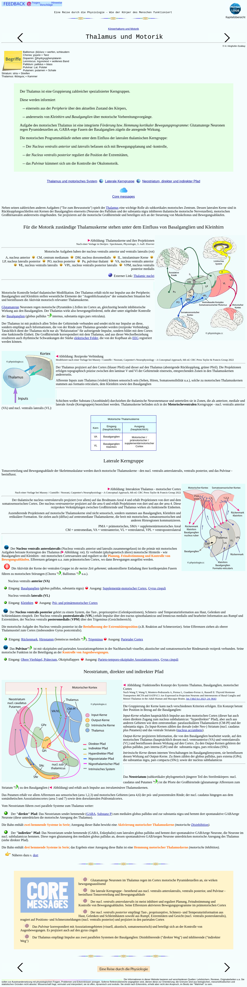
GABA (90, 814)
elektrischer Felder (86, 338)
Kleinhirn (27, 603)
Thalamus (112, 207)
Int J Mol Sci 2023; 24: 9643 (201, 698)
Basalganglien (15, 316)
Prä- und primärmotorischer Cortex (75, 603)
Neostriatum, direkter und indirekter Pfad (171, 181)
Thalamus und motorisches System (72, 181)
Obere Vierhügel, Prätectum (39, 659)
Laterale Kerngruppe (119, 181)
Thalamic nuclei (143, 276)
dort (35, 855)
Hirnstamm (46, 639)
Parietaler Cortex (132, 639)
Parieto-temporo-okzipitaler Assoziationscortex (128, 659)
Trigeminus (95, 639)
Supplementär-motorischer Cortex (125, 588)
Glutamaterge (10, 307)
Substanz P (104, 814)
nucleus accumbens (189, 730)
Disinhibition (199, 824)
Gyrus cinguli (157, 588)
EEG (135, 338)
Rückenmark (29, 639)
